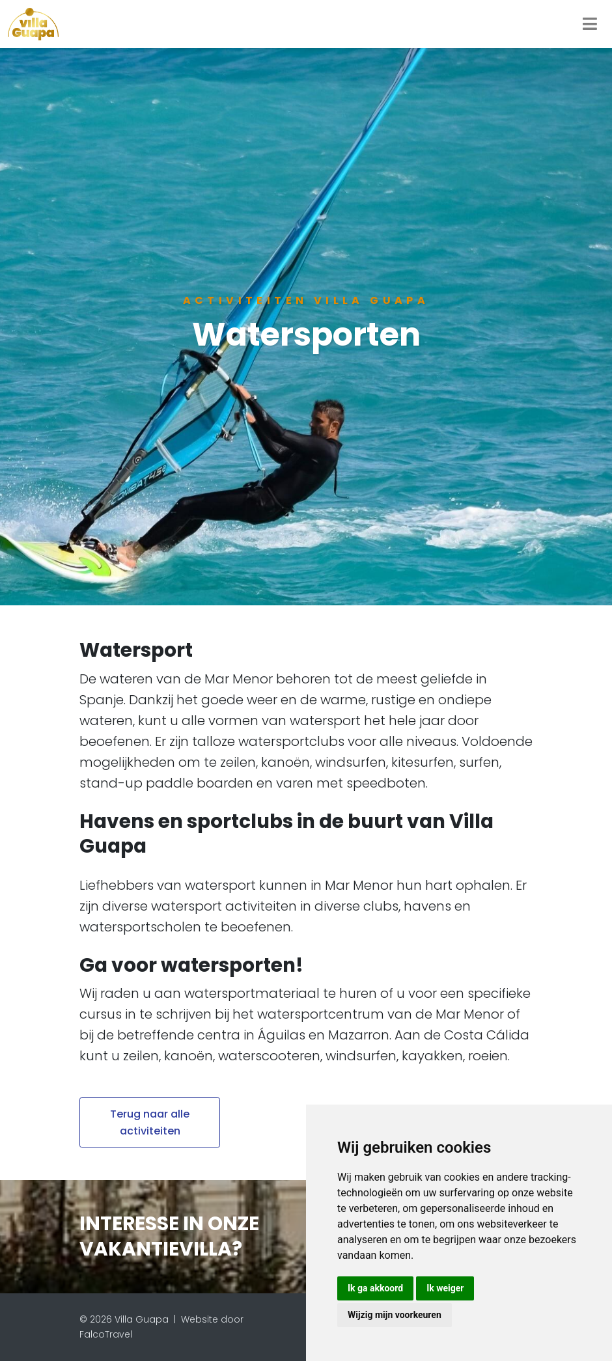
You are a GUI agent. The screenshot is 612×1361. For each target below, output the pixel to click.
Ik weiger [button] (445, 1288)
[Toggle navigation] (590, 24)
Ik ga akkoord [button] (375, 1288)
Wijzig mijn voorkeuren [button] (394, 1315)
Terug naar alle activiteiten (149, 1122)
